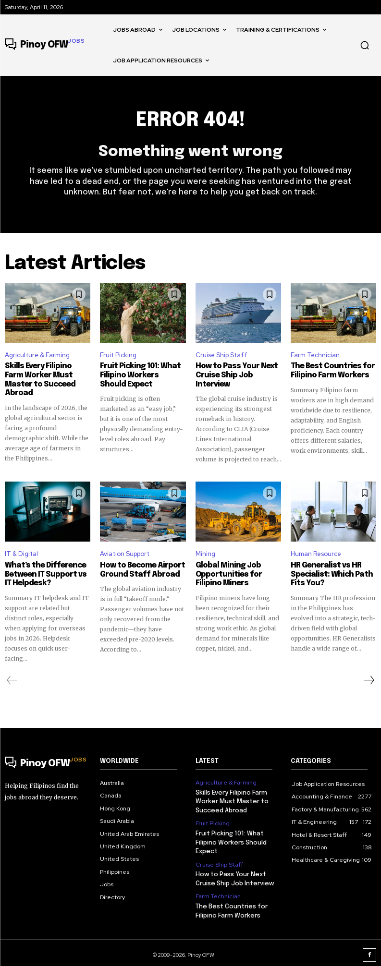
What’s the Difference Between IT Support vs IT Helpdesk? (47, 573)
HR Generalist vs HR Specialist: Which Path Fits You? (329, 573)
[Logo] (45, 45)
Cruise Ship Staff (221, 355)
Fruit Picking (118, 355)
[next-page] (368, 679)
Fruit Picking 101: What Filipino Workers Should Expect (140, 375)
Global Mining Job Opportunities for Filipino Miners (227, 573)
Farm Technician (315, 355)
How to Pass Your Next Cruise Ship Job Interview (235, 375)
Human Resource (316, 553)
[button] (364, 45)
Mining (205, 553)
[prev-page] (12, 679)
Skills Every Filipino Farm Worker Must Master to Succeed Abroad (46, 375)
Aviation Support (124, 553)
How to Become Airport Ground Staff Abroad (140, 569)
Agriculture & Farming (37, 355)
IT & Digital (21, 553)
